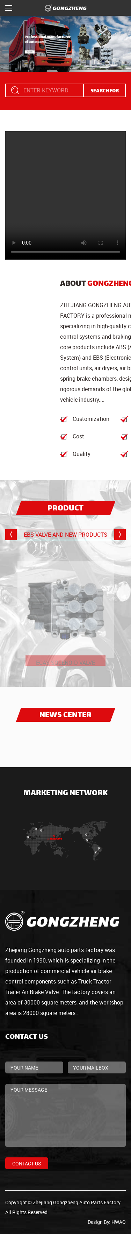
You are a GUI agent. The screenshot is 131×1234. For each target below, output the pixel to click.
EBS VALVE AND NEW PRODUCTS (65, 534)
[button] (120, 534)
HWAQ (118, 1222)
